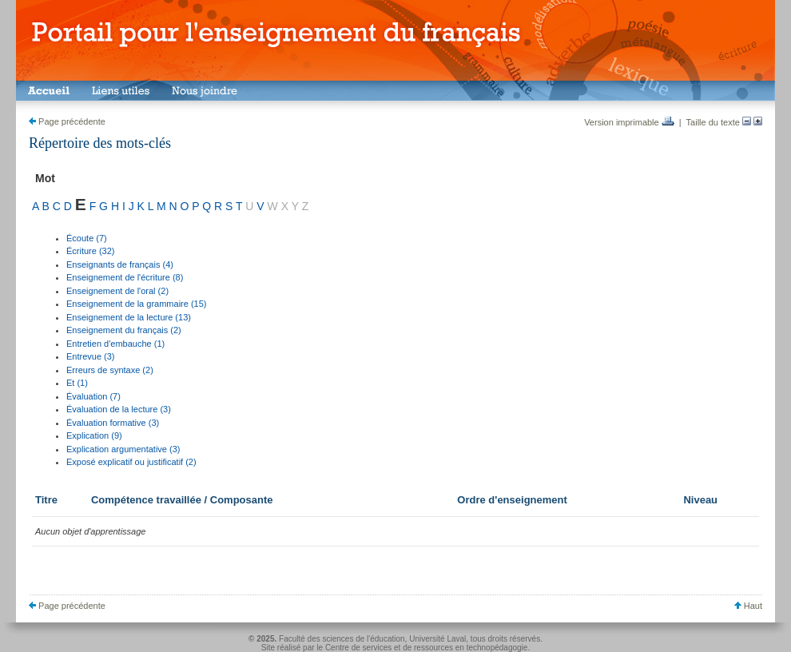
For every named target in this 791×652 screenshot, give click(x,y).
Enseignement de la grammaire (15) (136, 303)
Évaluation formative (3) (112, 422)
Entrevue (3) (90, 356)
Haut (748, 605)
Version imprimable (629, 122)
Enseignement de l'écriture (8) (124, 277)
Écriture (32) (90, 251)
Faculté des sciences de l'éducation (342, 638)
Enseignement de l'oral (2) (117, 291)
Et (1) (77, 383)
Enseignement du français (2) (123, 330)
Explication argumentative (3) (123, 449)
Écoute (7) (86, 238)
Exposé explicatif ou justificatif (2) (131, 462)
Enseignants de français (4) (119, 264)
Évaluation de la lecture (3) (118, 409)
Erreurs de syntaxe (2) (109, 370)
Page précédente (67, 121)
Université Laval (437, 638)
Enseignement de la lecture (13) (128, 317)
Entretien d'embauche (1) (115, 343)
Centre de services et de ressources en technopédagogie (426, 647)
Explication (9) (94, 435)
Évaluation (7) (93, 396)
